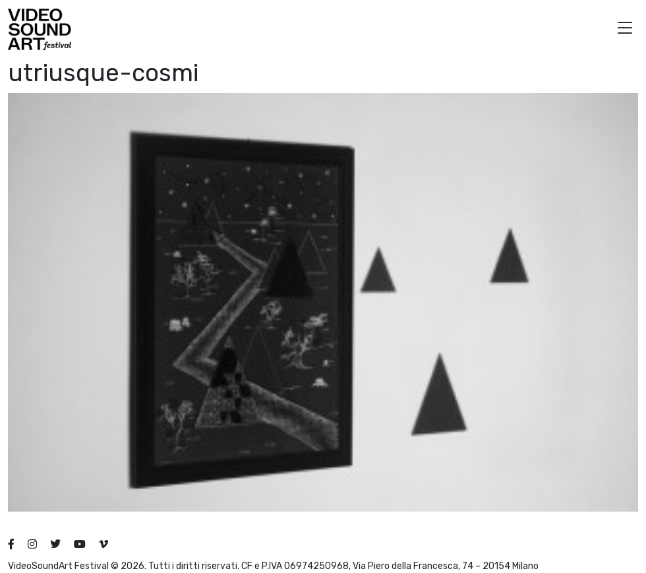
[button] (625, 29)
